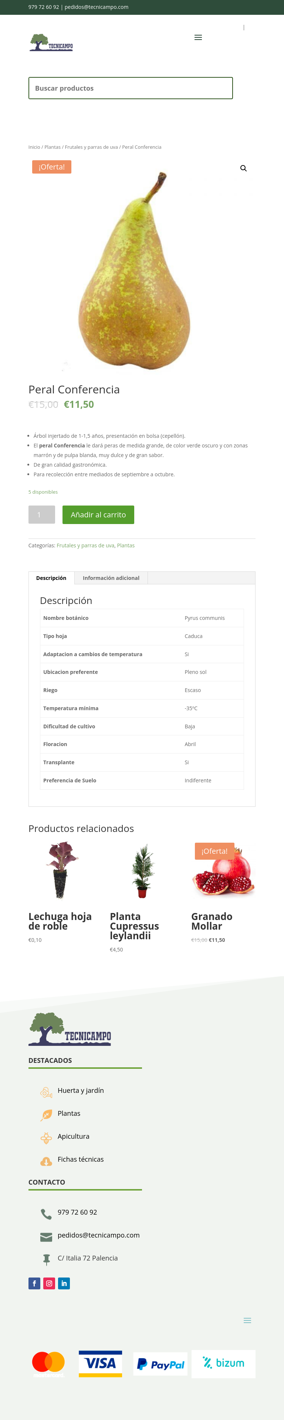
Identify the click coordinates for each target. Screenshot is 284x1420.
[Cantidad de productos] (41, 515)
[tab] (51, 578)
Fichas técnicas (81, 1159)
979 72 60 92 (43, 6)
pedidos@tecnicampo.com (97, 6)
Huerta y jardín (81, 1090)
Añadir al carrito (98, 515)
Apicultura (73, 1136)
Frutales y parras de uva (91, 147)
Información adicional (111, 577)
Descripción (51, 577)
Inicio (34, 147)
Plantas (52, 147)
